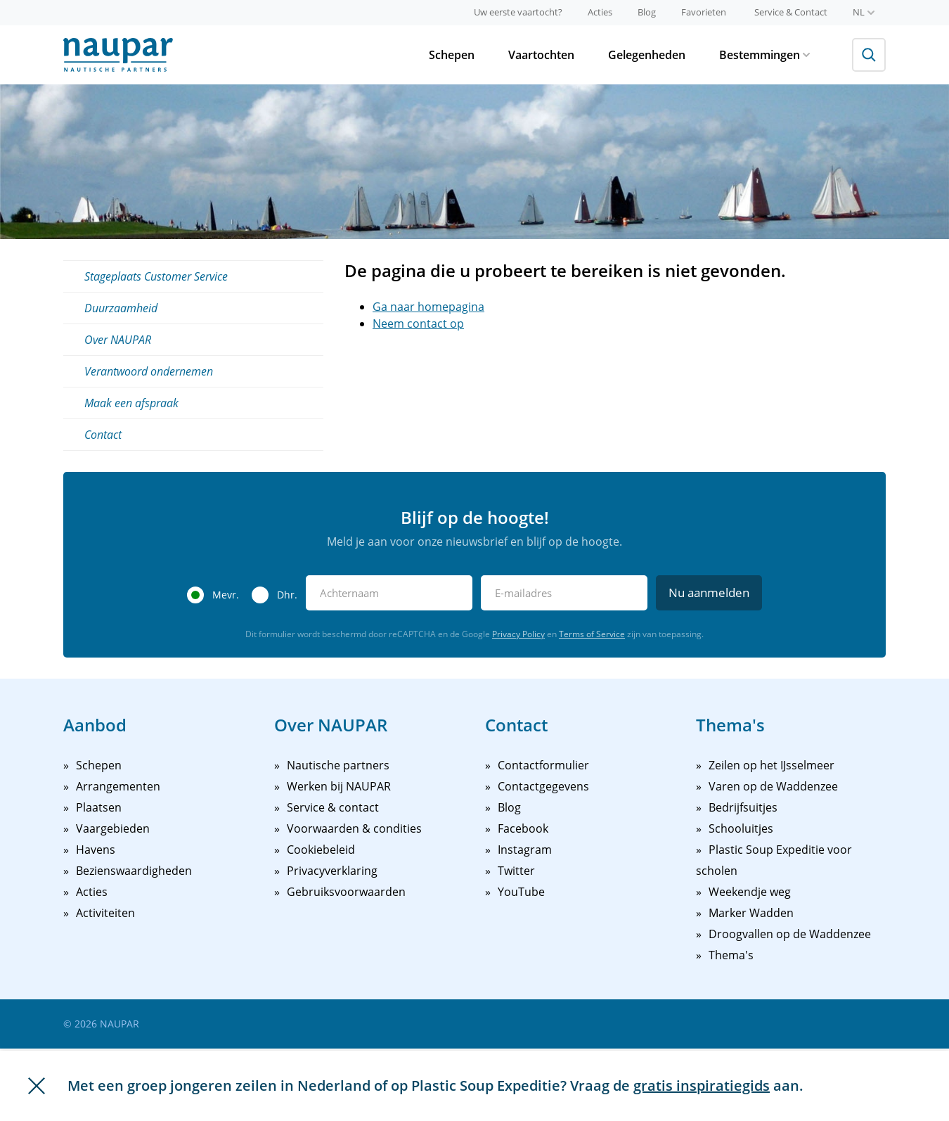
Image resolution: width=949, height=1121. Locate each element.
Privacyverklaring (332, 870)
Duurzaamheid (120, 308)
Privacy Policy (518, 634)
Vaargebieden (113, 828)
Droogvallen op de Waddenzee (790, 934)
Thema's (731, 955)
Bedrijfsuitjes (743, 807)
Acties (600, 12)
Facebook (523, 828)
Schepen (452, 55)
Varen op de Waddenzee (773, 786)
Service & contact (333, 807)
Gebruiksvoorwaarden (346, 891)
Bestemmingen (764, 55)
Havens (95, 849)
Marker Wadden (751, 913)
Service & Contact (790, 12)
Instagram (525, 849)
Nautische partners (338, 765)
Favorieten (703, 12)
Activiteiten (105, 913)
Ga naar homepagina (428, 306)
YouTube (521, 891)
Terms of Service (592, 634)
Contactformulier (543, 765)
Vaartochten (541, 55)
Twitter (516, 870)
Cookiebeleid (321, 849)
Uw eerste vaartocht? (518, 12)
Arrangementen (118, 786)
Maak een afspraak (131, 403)
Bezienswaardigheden (134, 870)
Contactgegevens (543, 786)
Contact (103, 434)
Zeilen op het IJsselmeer (771, 765)
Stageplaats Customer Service (156, 276)
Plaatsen (99, 807)
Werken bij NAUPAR (339, 786)
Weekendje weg (750, 891)
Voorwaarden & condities (354, 828)
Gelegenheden (646, 55)
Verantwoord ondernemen (148, 371)
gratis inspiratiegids (701, 1085)
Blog (647, 12)
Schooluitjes (741, 828)
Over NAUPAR (117, 339)
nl (863, 12)
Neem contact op (418, 323)
